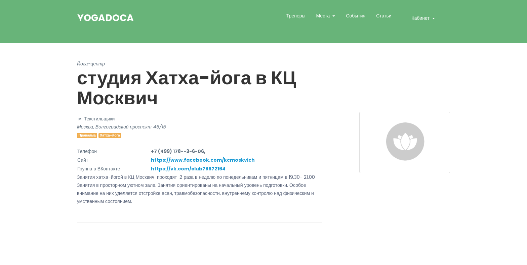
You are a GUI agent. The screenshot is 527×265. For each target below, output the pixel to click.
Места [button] (323, 15)
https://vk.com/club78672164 (188, 168)
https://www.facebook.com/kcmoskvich (203, 160)
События (355, 15)
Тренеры (296, 15)
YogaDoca (105, 18)
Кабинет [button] (421, 18)
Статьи (383, 15)
